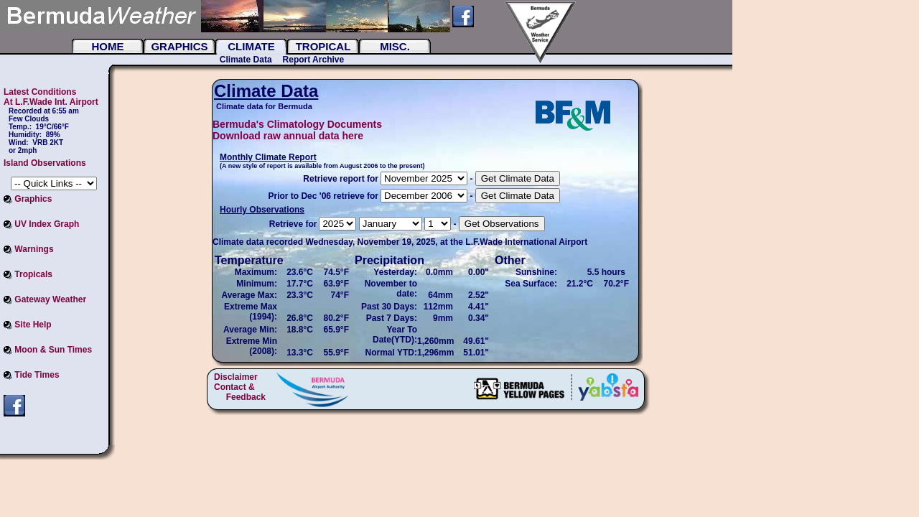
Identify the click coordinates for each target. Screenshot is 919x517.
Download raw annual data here (288, 135)
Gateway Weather (45, 299)
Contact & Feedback (240, 392)
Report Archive (314, 60)
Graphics (179, 46)
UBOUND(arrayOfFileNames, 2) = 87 (424, 195)
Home (108, 46)
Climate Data (246, 60)
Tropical (323, 46)
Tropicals (28, 274)
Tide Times (32, 375)
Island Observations (45, 163)
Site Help (28, 325)
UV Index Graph (41, 224)
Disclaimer (236, 377)
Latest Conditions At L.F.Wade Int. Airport (51, 97)
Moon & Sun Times (48, 350)
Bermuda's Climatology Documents (297, 124)
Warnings (29, 249)
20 (424, 178)
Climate (251, 46)
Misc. (395, 46)
